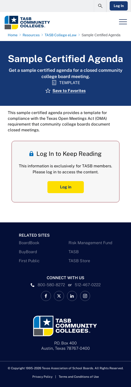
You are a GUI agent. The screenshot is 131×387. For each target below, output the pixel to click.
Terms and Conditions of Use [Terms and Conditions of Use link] (79, 376)
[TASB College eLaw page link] (62, 35)
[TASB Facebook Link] (46, 296)
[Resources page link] (32, 35)
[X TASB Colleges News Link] (59, 296)
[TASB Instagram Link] (85, 296)
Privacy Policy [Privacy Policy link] (42, 376)
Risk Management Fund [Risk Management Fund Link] (90, 242)
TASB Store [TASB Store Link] (79, 260)
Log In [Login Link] (119, 6)
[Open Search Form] (100, 6)
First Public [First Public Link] (29, 260)
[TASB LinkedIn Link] (72, 296)
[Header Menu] (123, 21)
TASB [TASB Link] (74, 251)
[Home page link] (14, 35)
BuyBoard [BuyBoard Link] (28, 251)
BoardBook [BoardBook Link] (29, 242)
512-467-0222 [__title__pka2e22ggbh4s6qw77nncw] (88, 284)
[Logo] (32, 22)
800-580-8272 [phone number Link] (51, 284)
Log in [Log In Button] (65, 187)
